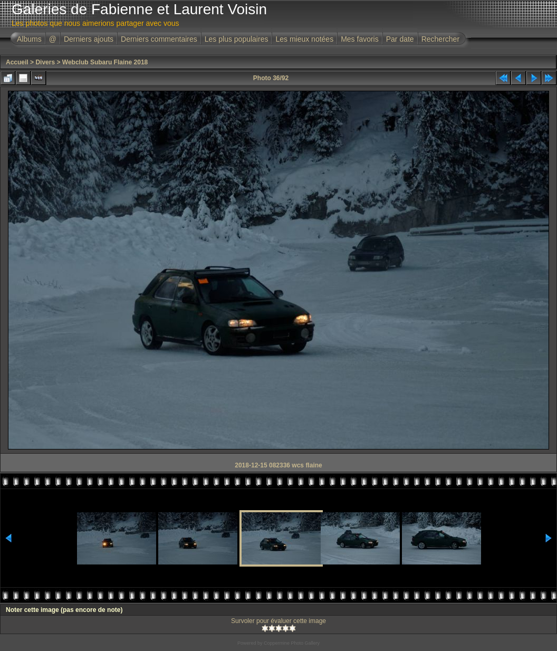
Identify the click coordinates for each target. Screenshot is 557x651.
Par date (400, 39)
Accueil (17, 62)
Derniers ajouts (88, 39)
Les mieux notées (304, 39)
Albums (29, 39)
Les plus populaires (236, 39)
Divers (45, 62)
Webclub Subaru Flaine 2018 (105, 62)
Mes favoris (360, 39)
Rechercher (440, 39)
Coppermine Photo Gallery (292, 643)
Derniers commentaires (159, 39)
